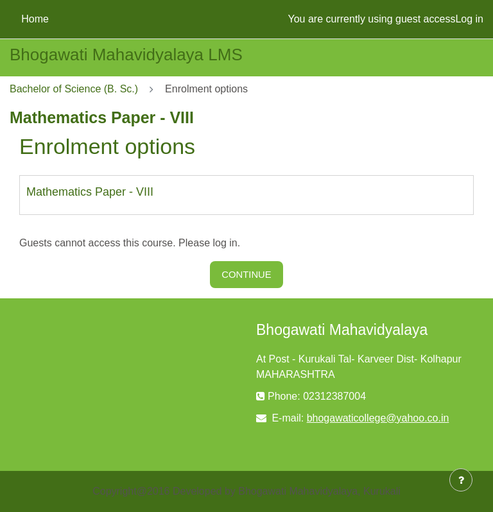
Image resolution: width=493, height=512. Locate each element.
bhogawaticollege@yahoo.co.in (378, 418)
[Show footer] (460, 479)
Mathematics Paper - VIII (89, 191)
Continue (246, 274)
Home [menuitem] (35, 18)
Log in (469, 18)
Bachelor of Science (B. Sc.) (74, 88)
